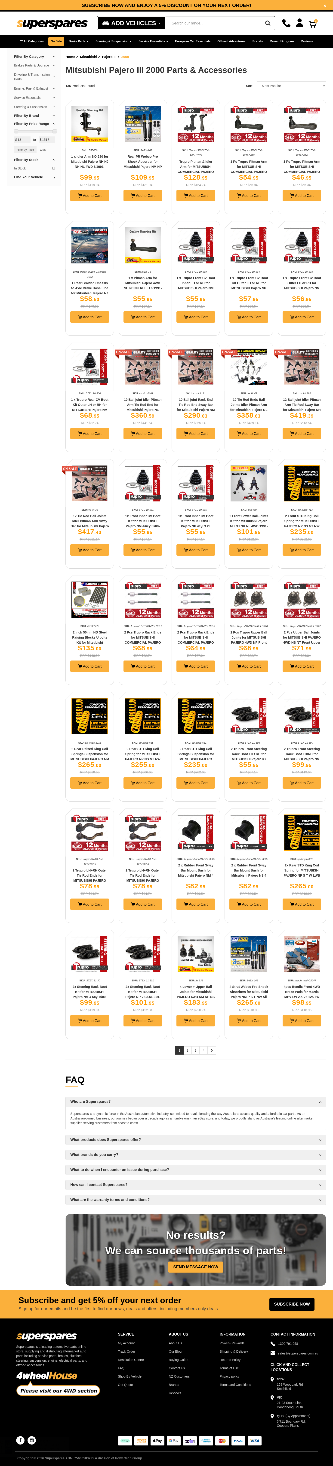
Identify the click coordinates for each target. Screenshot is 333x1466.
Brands (258, 41)
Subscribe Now (292, 1304)
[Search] (268, 23)
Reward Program (282, 41)
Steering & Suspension (114, 41)
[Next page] (211, 1050)
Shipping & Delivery (234, 1351)
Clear (43, 149)
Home (70, 57)
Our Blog (175, 1351)
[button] (32, 41)
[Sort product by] (291, 85)
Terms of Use (229, 1368)
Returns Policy (230, 1360)
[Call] (286, 23)
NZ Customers (179, 1376)
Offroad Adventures (231, 41)
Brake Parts (79, 41)
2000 (125, 57)
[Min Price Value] (22, 139)
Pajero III (109, 57)
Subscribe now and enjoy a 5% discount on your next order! (166, 5)
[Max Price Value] (47, 139)
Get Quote (125, 1385)
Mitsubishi (88, 57)
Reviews (307, 41)
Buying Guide (178, 1360)
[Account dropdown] (299, 22)
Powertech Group (128, 1458)
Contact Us (177, 1368)
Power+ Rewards (232, 1343)
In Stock (34, 168)
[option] (166, 5)
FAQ (121, 1368)
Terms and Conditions (235, 1385)
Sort (249, 86)
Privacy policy (230, 1376)
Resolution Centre (131, 1360)
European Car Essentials (192, 41)
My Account (126, 1343)
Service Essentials (153, 41)
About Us (175, 1343)
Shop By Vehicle (130, 1376)
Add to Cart (90, 195)
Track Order (126, 1351)
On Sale (56, 41)
